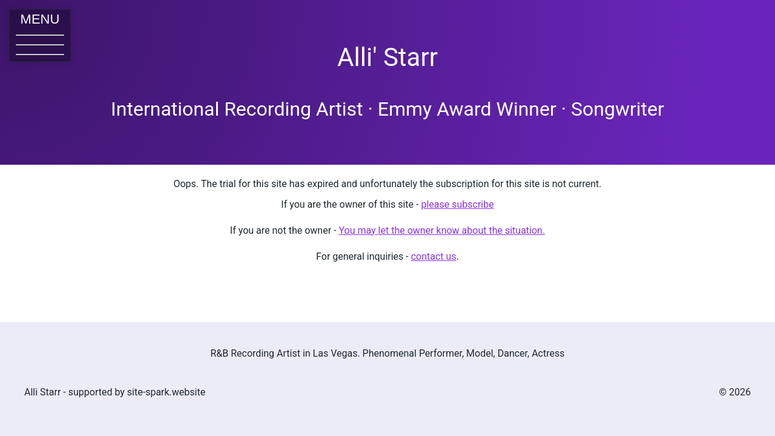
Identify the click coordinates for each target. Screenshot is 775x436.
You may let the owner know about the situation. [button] (441, 230)
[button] (40, 35)
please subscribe (457, 204)
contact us (434, 256)
